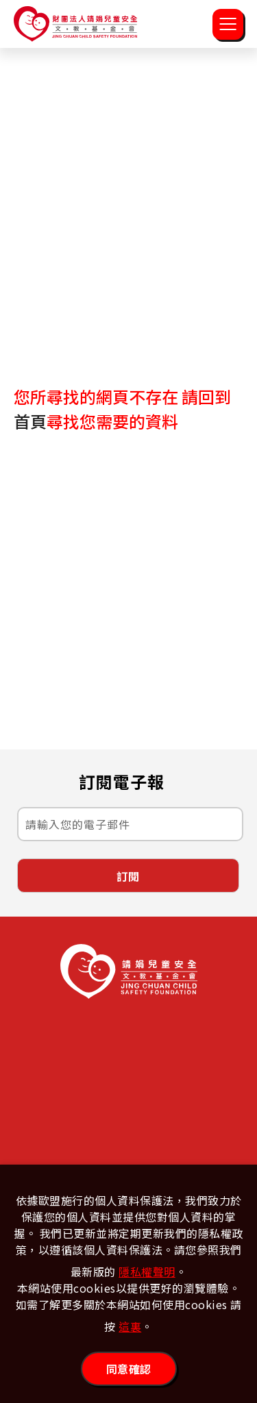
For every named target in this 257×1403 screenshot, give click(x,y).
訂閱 (128, 876)
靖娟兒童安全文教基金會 (75, 24)
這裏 (130, 1326)
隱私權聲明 (147, 1271)
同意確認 (128, 1369)
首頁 (30, 421)
